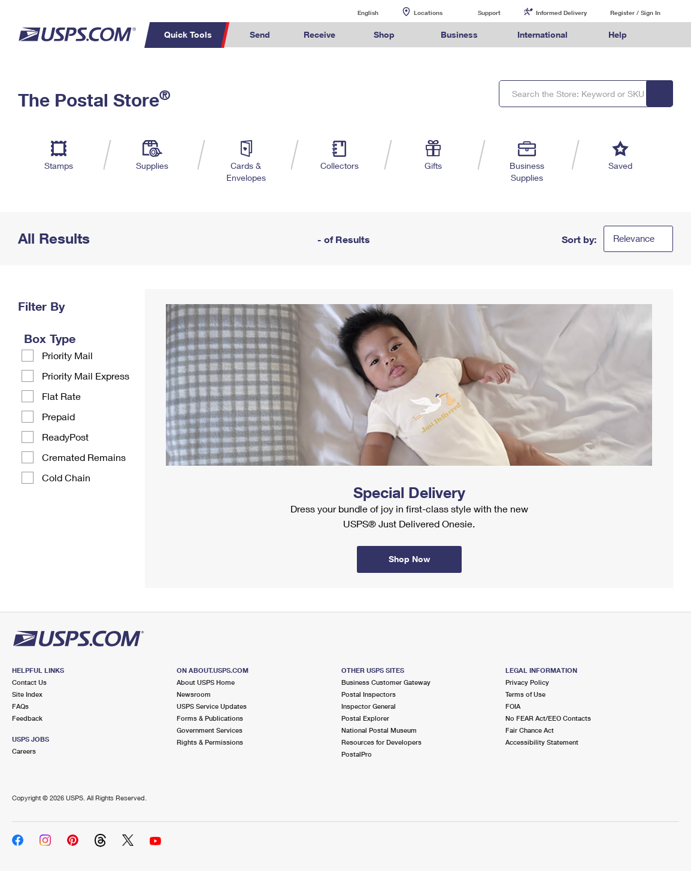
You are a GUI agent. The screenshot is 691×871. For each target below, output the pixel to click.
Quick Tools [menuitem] (188, 34)
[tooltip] (83, 338)
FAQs (20, 706)
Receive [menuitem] (319, 34)
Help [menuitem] (617, 34)
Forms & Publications (210, 718)
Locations (428, 12)
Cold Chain (66, 477)
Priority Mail (67, 355)
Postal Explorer (365, 718)
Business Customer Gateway (386, 682)
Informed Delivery (561, 12)
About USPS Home (206, 682)
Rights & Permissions (210, 742)
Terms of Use (525, 694)
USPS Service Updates (212, 706)
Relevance (633, 238)
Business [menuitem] (459, 34)
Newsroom (194, 694)
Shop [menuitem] (384, 34)
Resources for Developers (381, 742)
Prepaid (58, 416)
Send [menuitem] (260, 34)
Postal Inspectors (368, 694)
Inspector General (368, 706)
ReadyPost (65, 436)
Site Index (27, 694)
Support (489, 12)
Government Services (210, 730)
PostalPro (356, 754)
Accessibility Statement (541, 742)
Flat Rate (61, 396)
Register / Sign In (635, 12)
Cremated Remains (84, 457)
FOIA (512, 706)
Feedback (27, 718)
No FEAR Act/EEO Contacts (548, 718)
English (355, 12)
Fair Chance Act (529, 730)
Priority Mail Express (85, 375)
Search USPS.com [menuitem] (666, 35)
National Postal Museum (379, 730)
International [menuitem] (542, 34)
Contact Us (29, 682)
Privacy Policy (527, 682)
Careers (24, 751)
